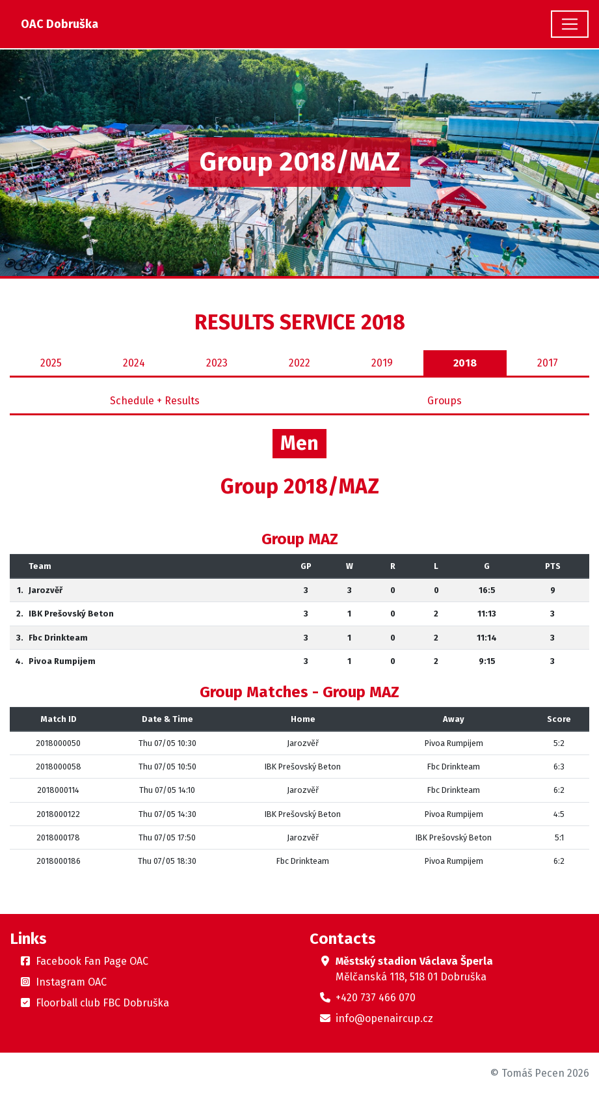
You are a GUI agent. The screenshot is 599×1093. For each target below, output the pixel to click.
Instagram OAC (71, 982)
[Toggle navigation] (570, 24)
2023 (217, 363)
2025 (51, 363)
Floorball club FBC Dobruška (102, 1003)
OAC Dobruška (59, 24)
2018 (465, 363)
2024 (134, 363)
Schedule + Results (155, 400)
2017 (547, 363)
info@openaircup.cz (384, 1018)
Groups (444, 400)
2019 (382, 363)
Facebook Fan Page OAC (92, 961)
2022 (299, 363)
